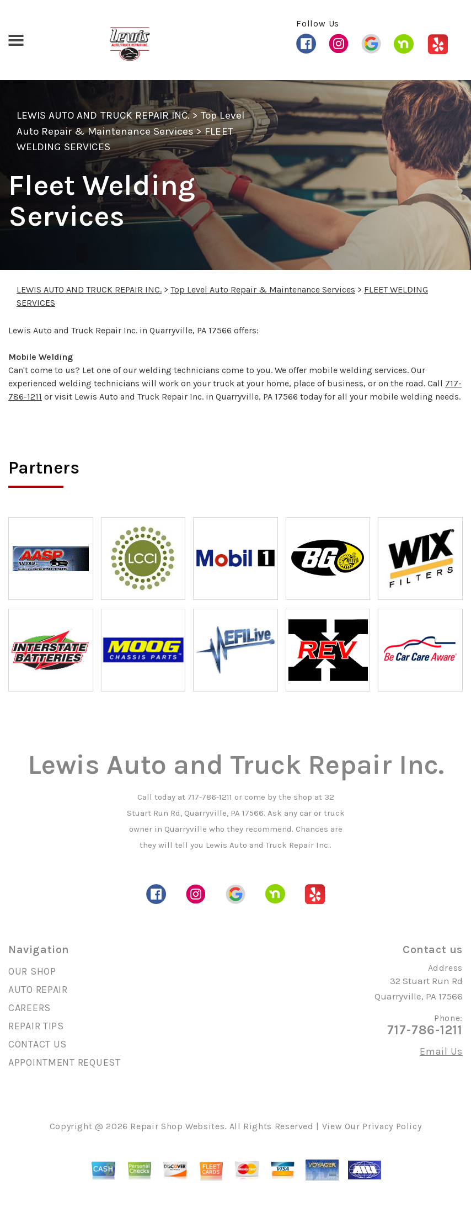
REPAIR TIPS (36, 1026)
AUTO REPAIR (38, 989)
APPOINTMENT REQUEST (64, 1062)
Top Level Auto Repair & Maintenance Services (262, 289)
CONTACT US (37, 1044)
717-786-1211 (210, 797)
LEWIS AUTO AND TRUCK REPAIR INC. (103, 115)
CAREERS (29, 1008)
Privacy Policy (391, 1126)
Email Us (441, 1051)
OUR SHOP (32, 971)
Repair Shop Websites (177, 1126)
